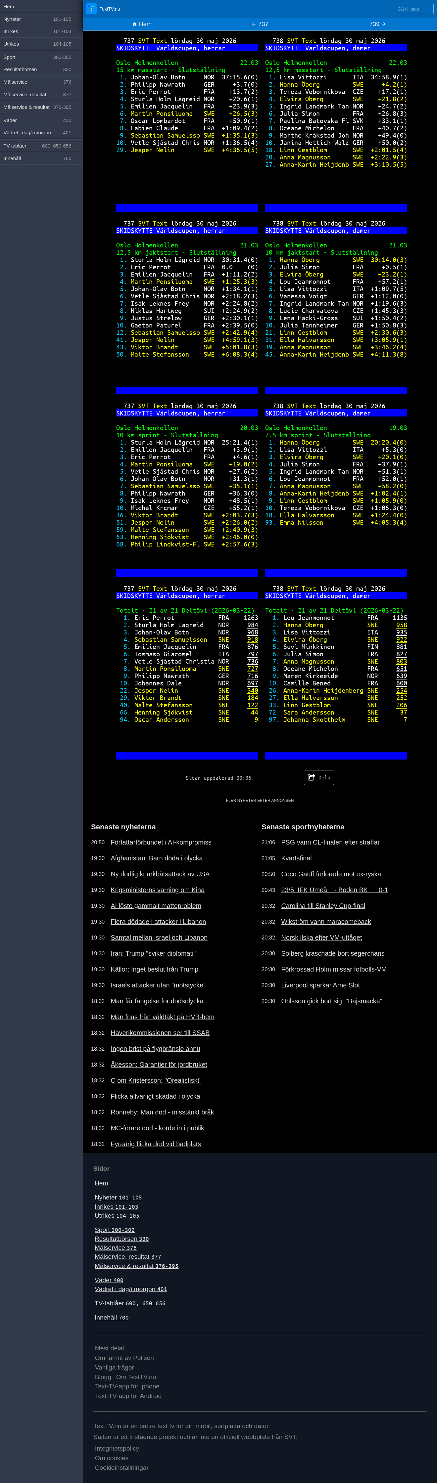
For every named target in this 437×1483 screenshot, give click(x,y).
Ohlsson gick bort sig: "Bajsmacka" (331, 1001)
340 (252, 690)
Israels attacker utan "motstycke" (158, 985)
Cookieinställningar (122, 1467)
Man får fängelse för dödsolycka (157, 1001)
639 (401, 675)
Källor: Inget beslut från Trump (154, 969)
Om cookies (111, 1458)
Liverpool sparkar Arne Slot (320, 985)
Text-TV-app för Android (128, 1395)
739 (377, 24)
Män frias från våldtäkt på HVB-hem (162, 1017)
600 (401, 683)
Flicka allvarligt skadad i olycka (155, 1096)
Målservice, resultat (128, 1256)
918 (252, 639)
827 (401, 654)
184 (252, 697)
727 (252, 668)
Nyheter (118, 1197)
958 (401, 625)
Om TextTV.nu (136, 1377)
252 (401, 697)
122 (252, 705)
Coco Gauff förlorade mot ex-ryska (331, 874)
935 (401, 632)
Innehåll (112, 1317)
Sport (115, 1229)
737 (259, 24)
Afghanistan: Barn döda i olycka (157, 858)
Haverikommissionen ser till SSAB (160, 1032)
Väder (109, 1280)
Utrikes (117, 1215)
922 (401, 639)
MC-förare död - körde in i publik (157, 1128)
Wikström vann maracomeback (326, 921)
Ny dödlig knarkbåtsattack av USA (160, 874)
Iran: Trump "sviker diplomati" (153, 953)
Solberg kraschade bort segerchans (332, 953)
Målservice (116, 1247)
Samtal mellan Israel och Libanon (159, 937)
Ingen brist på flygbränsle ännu (155, 1048)
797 (252, 654)
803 (401, 661)
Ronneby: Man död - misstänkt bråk (162, 1112)
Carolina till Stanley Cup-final (323, 905)
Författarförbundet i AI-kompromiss (161, 842)
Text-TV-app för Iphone (127, 1386)
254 (401, 690)
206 (401, 705)
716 (252, 675)
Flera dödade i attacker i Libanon (158, 921)
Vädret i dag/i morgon (131, 1289)
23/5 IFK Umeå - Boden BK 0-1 (334, 890)
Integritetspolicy (117, 1448)
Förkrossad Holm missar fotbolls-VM (334, 969)
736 (252, 661)
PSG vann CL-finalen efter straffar (330, 842)
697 (252, 683)
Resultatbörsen (122, 1238)
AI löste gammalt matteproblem (156, 905)
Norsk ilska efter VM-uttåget (321, 937)
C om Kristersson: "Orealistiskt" (156, 1080)
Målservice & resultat (136, 1265)
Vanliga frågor (114, 1367)
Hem (142, 24)
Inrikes (116, 1206)
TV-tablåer (130, 1303)
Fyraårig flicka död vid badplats (156, 1144)
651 (401, 668)
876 (252, 646)
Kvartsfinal (296, 858)
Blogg (103, 1377)
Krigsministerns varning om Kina (158, 890)
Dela (319, 778)
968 (252, 632)
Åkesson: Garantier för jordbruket (159, 1064)
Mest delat (109, 1348)
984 (252, 625)
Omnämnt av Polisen (124, 1357)
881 (401, 646)
